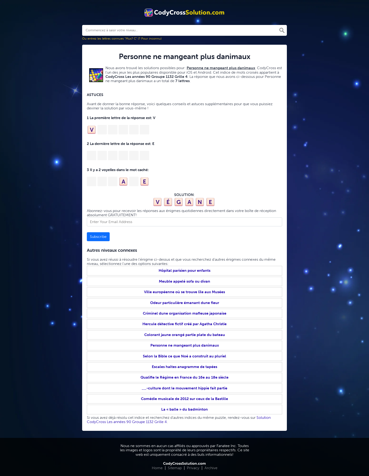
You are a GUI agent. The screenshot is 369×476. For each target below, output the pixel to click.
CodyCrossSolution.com (184, 463)
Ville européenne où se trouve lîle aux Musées (184, 292)
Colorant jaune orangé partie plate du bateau (184, 334)
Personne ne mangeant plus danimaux (184, 345)
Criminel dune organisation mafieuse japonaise (184, 313)
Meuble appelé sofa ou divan (184, 281)
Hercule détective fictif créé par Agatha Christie (184, 324)
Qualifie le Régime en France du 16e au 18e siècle (184, 377)
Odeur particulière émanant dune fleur (184, 302)
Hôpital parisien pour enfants (184, 270)
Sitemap (175, 468)
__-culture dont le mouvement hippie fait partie (184, 388)
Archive (211, 468)
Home (157, 468)
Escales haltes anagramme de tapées (184, 366)
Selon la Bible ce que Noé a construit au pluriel (184, 356)
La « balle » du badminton (184, 409)
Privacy (193, 468)
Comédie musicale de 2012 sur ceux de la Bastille (184, 398)
